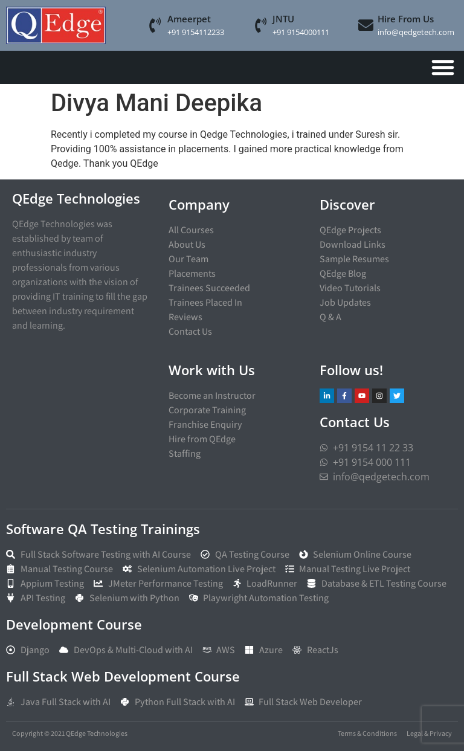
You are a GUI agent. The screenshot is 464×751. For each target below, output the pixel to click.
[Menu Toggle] (443, 67)
